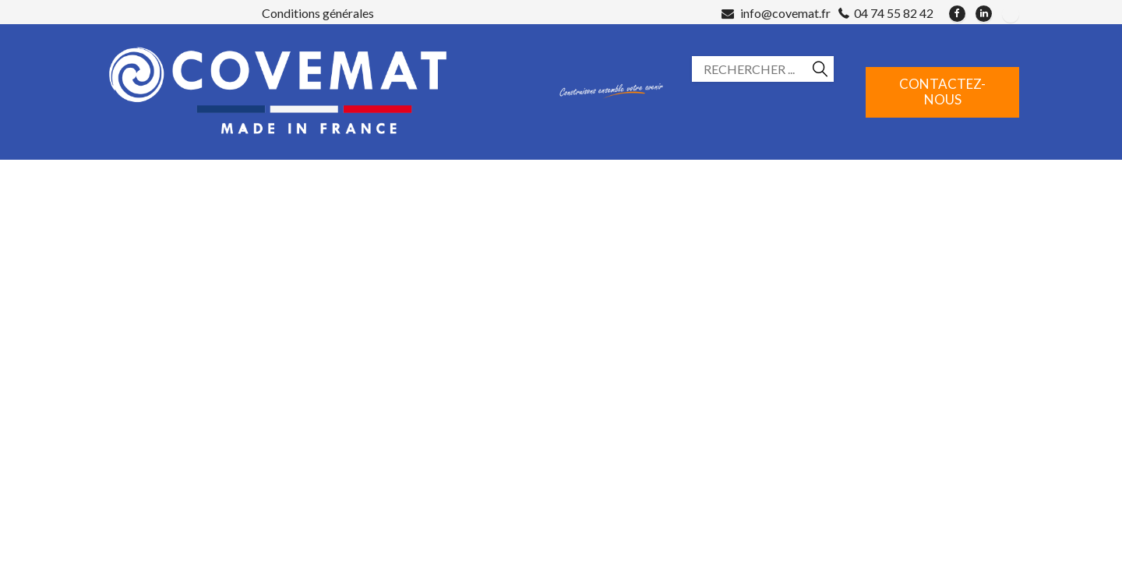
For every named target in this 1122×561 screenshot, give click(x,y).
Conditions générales (318, 12)
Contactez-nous (942, 92)
